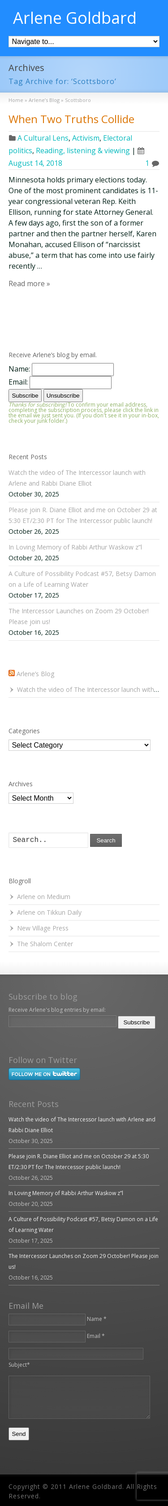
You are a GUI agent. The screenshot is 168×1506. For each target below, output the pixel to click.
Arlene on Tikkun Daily (49, 912)
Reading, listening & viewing (83, 150)
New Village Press (43, 928)
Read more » (29, 283)
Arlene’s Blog (35, 673)
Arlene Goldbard (75, 18)
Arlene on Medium (43, 896)
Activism (85, 138)
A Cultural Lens (43, 138)
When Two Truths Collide (71, 118)
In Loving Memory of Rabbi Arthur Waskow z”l (75, 547)
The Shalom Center (45, 943)
